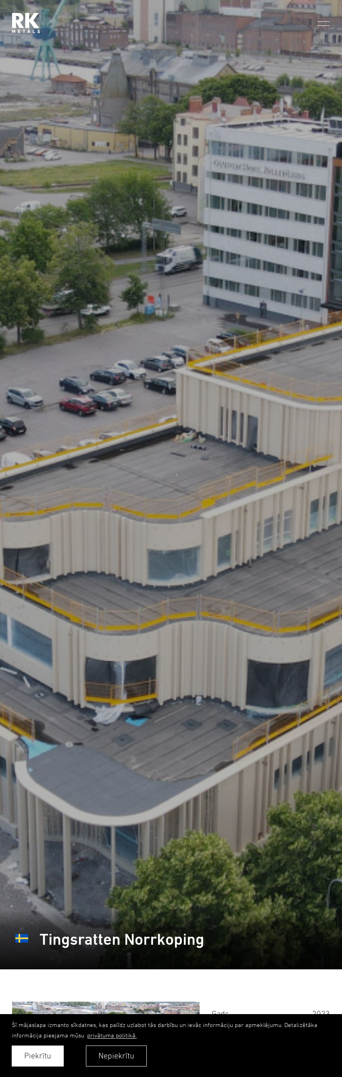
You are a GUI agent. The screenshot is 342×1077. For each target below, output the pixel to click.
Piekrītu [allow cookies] (37, 1055)
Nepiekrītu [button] (116, 1055)
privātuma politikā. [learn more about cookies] (112, 1035)
